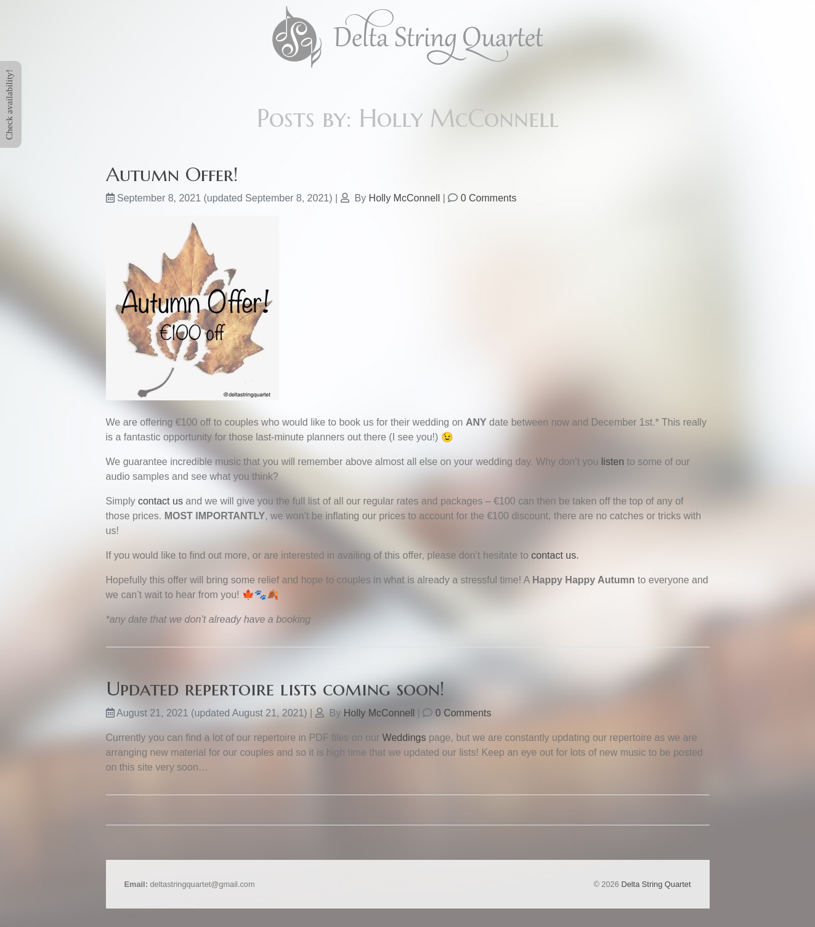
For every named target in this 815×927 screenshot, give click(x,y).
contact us (160, 501)
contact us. (554, 555)
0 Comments (489, 198)
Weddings (404, 737)
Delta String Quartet (656, 884)
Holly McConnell (404, 198)
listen (612, 461)
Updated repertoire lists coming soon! (275, 688)
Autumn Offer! (172, 174)
